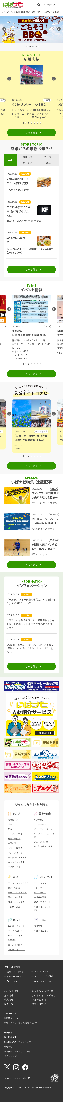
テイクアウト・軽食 (17, 857)
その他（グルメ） (16, 867)
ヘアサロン (39, 820)
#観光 (17, 448)
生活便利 (12, 940)
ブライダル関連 (15, 931)
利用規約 (8, 1047)
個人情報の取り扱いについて (17, 1042)
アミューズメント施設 (18, 883)
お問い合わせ (39, 1003)
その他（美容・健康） (44, 846)
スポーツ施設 (14, 888)
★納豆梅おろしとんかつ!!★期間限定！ (17, 181)
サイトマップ (10, 1056)
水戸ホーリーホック (16, 976)
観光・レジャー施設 (17, 893)
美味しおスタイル (42, 981)
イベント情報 (11, 991)
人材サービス (10, 1013)
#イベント (19, 445)
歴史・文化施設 (15, 897)
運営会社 (8, 1032)
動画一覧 (9, 1003)
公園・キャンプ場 (16, 902)
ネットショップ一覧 (42, 991)
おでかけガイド (41, 971)
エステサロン (40, 824)
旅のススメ (12, 981)
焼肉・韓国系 (14, 839)
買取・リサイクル (42, 902)
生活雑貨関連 (40, 897)
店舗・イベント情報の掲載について (20, 1023)
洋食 (10, 824)
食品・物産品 (40, 893)
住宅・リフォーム (16, 935)
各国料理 (12, 843)
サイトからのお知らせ (44, 995)
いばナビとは (39, 999)
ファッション (40, 883)
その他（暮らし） (16, 950)
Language (50, 5)
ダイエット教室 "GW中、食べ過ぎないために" (18, 211)
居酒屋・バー (14, 820)
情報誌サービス (11, 1018)
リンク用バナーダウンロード (17, 1051)
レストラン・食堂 (16, 862)
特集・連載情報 (12, 967)
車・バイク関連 (15, 945)
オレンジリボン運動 (43, 976)
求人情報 (9, 999)
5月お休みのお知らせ (17, 240)
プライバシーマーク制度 (15, 1078)
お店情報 (9, 995)
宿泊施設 (38, 926)
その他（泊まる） (42, 931)
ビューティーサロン (43, 829)
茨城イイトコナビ (15, 972)
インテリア (39, 888)
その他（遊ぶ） (15, 907)
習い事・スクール (16, 926)
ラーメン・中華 (15, 834)
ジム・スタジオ (41, 842)
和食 (10, 829)
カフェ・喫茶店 (15, 848)
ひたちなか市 (41, 431)
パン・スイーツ (15, 853)
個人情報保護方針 (12, 1037)
